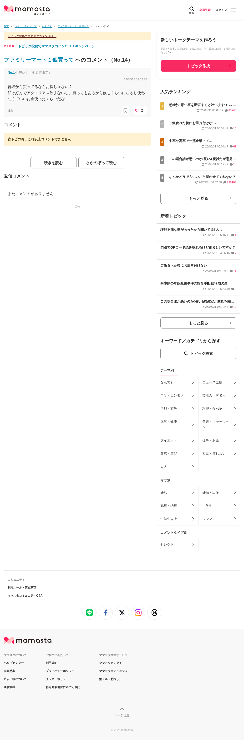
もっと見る (198, 198)
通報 (10, 110)
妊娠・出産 (210, 492)
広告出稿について (15, 679)
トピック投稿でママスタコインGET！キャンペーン (56, 46)
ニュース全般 (212, 382)
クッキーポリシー (57, 679)
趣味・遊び (168, 453)
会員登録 (205, 10)
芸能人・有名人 (214, 395)
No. (12, 72)
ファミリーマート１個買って (39, 60)
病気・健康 (168, 422)
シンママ (209, 519)
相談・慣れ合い (214, 453)
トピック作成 (198, 66)
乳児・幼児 (168, 505)
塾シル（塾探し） (110, 679)
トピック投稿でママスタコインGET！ (32, 36)
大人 (163, 467)
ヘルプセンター (14, 663)
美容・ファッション (215, 424)
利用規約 (51, 663)
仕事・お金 (210, 440)
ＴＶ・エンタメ (172, 395)
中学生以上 (168, 519)
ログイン (221, 10)
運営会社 (9, 687)
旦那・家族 (168, 409)
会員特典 (9, 671)
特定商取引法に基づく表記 (63, 687)
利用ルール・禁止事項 (22, 587)
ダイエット (168, 440)
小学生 (207, 505)
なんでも (167, 382)
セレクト (167, 544)
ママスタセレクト (110, 663)
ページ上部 (122, 715)
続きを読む (53, 163)
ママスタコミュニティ (113, 671)
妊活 (163, 492)
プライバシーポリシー (60, 671)
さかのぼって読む (101, 163)
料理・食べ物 (212, 409)
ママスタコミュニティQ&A (25, 595)
